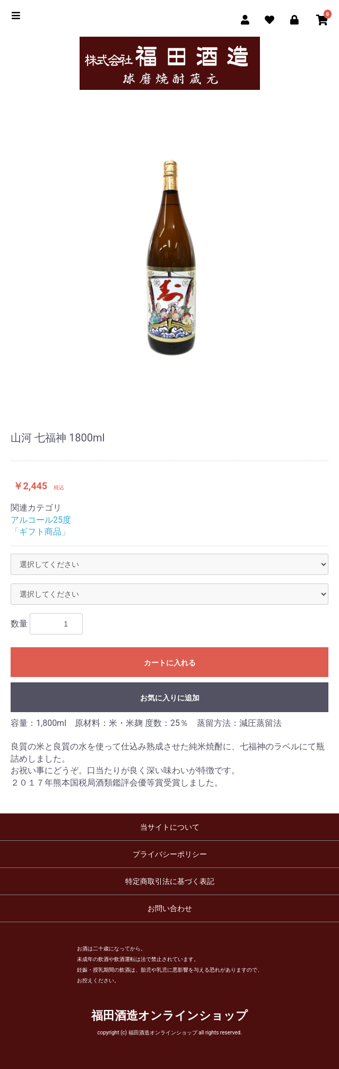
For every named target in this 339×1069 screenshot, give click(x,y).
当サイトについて (169, 827)
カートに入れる (170, 662)
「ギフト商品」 (40, 532)
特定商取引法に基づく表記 (169, 881)
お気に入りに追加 (169, 698)
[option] (169, 254)
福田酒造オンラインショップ (169, 1015)
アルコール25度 (41, 520)
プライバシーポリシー (170, 854)
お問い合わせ (169, 908)
